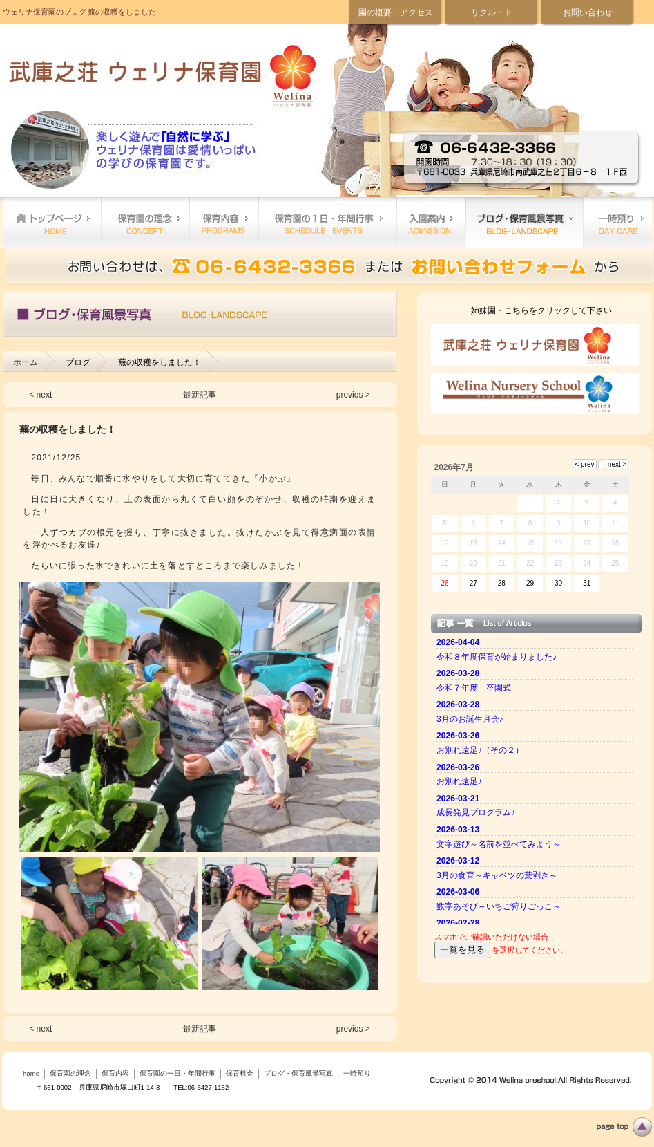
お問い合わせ (588, 12)
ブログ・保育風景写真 (524, 222)
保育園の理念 (145, 222)
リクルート (491, 12)
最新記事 (199, 395)
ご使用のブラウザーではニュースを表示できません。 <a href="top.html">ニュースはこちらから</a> (536, 779)
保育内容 (223, 222)
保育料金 (430, 222)
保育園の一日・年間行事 (327, 222)
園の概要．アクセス (395, 12)
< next (40, 395)
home (52, 222)
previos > (353, 395)
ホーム (25, 362)
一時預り (617, 222)
